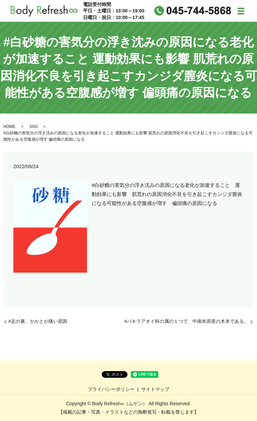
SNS (33, 126)
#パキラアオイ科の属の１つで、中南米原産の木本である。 (186, 321)
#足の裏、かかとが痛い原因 (37, 321)
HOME (9, 126)
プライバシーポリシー (111, 389)
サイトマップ (155, 389)
